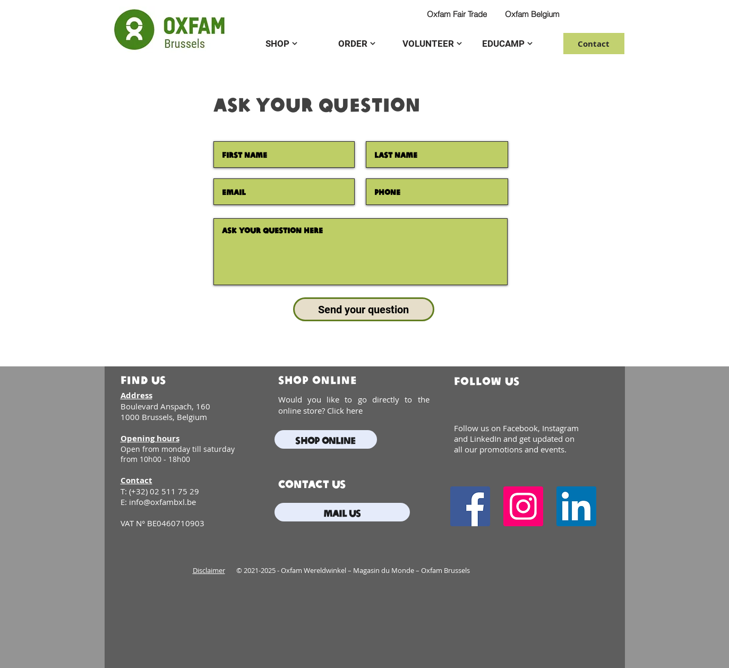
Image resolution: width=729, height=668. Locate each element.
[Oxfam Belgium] (532, 13)
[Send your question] (363, 309)
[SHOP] (281, 43)
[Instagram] (523, 506)
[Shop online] (326, 439)
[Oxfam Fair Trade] (457, 13)
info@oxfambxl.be (162, 501)
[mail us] (342, 512)
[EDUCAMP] (507, 43)
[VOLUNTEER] (432, 43)
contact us (312, 483)
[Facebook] (470, 506)
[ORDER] (356, 43)
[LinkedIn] (576, 506)
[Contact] (593, 43)
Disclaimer (209, 570)
